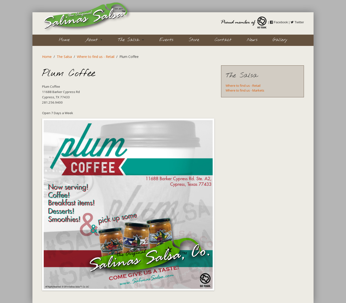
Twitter (297, 22)
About (93, 40)
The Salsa (131, 40)
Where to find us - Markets (245, 90)
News (252, 40)
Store (194, 40)
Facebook (279, 22)
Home (64, 40)
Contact (223, 40)
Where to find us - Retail (95, 56)
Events (166, 40)
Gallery (280, 40)
